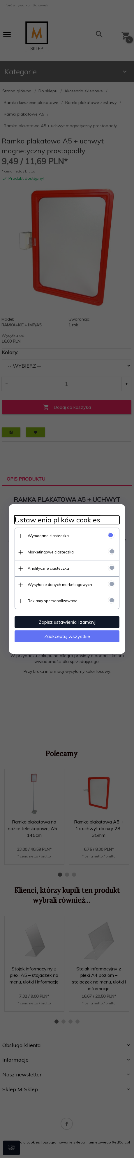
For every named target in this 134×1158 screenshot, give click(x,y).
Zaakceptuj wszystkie (67, 636)
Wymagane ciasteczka (48, 535)
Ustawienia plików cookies (57, 520)
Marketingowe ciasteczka (51, 552)
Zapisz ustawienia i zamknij (67, 622)
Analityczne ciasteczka (48, 568)
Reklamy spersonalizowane (52, 600)
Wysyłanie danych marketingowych (60, 584)
